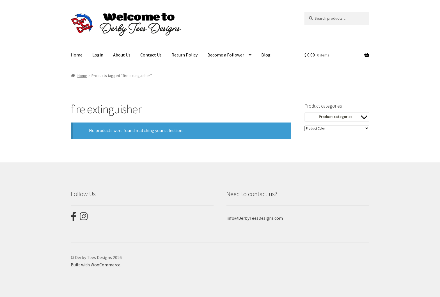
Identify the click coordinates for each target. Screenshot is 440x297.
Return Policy (184, 55)
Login (97, 55)
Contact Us (151, 55)
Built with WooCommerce (95, 264)
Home (76, 55)
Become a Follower (225, 55)
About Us (121, 55)
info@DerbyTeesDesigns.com (254, 218)
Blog (266, 55)
